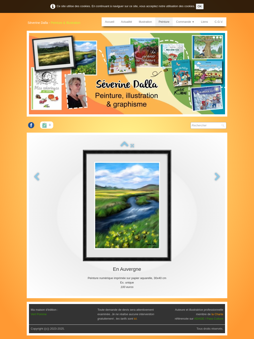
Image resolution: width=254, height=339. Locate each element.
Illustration (145, 21)
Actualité (126, 21)
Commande (185, 21)
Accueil (109, 21)
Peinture (164, 21)
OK (200, 6)
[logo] (56, 21)
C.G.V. (219, 21)
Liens (204, 21)
